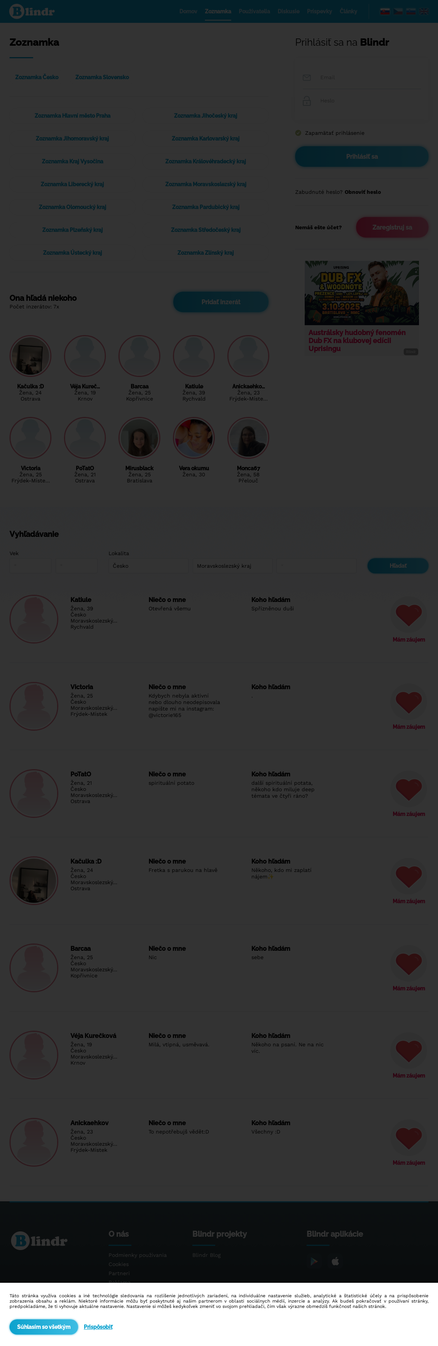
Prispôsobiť (98, 1327)
